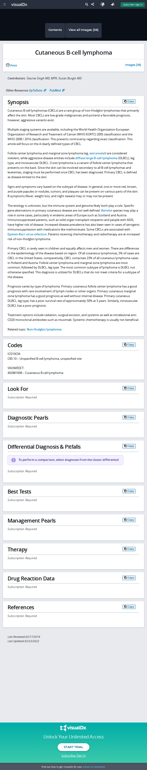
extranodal (97, 153)
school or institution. (94, 766)
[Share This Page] (94, 4)
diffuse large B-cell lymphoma (96, 158)
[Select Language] (104, 4)
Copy (130, 101)
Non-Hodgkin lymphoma (44, 329)
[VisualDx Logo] (20, 4)
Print (11, 65)
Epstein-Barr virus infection (27, 234)
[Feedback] (113, 4)
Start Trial (73, 747)
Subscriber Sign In (73, 756)
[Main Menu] (4, 4)
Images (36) (133, 65)
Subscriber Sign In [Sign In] (132, 4)
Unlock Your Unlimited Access (73, 737)
